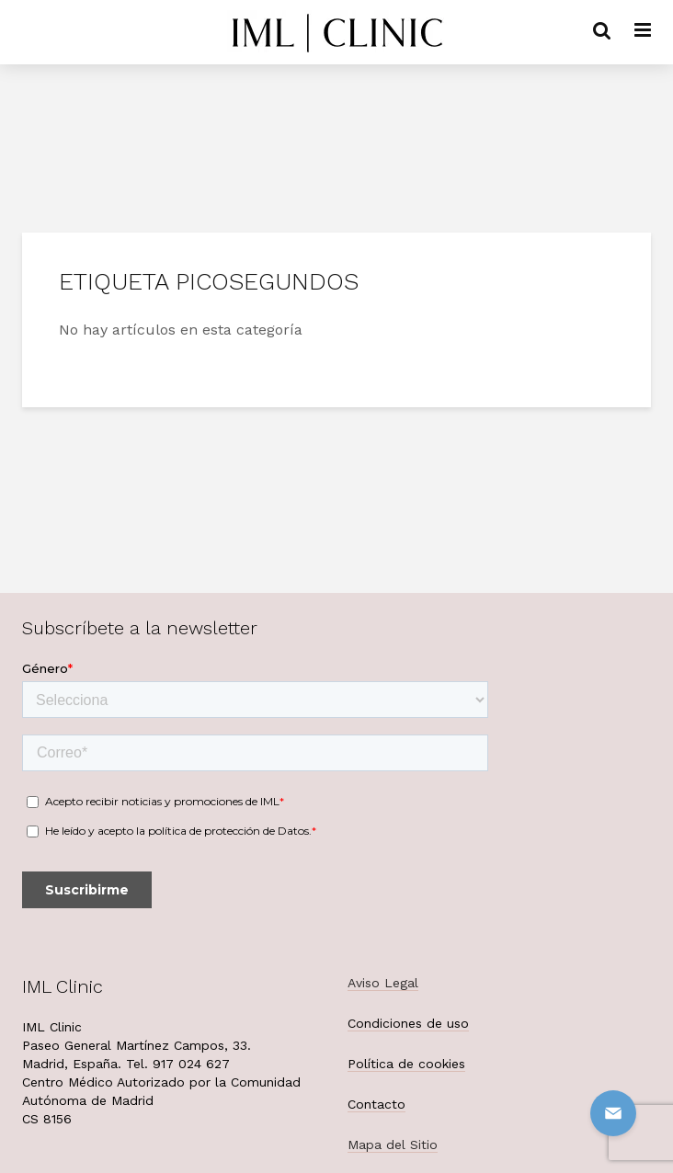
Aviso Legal (383, 982)
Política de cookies (406, 1063)
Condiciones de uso (408, 1023)
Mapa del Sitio (393, 1144)
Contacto (376, 1104)
